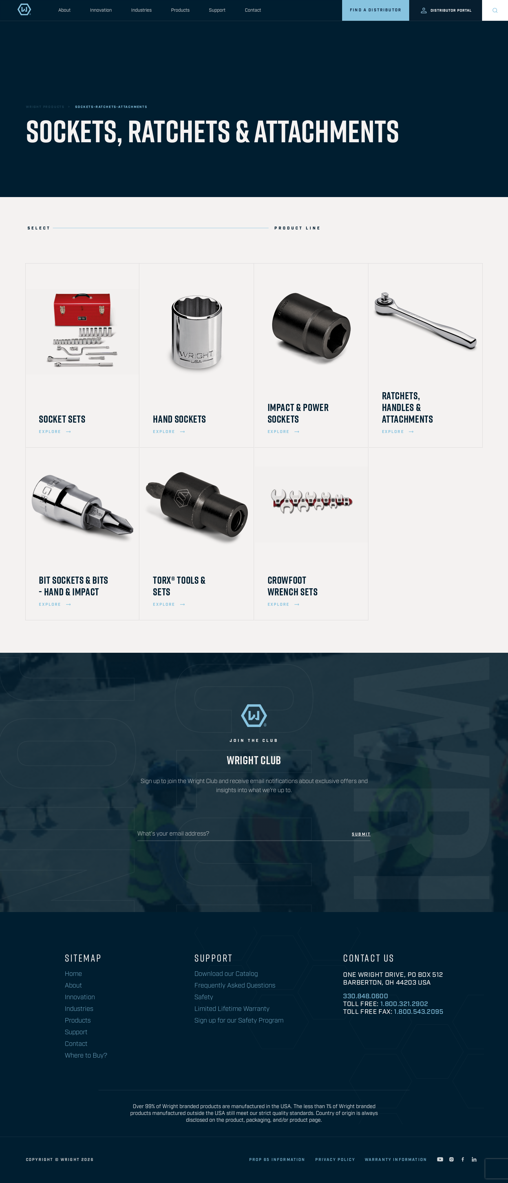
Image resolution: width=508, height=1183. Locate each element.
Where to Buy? (86, 1055)
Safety (203, 997)
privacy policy (335, 1159)
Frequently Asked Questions (234, 985)
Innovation (101, 10)
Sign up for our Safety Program (238, 1020)
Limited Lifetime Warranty (232, 1009)
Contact (253, 10)
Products (180, 10)
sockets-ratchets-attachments (111, 107)
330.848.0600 (365, 996)
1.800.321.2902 (404, 1004)
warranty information (396, 1159)
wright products (45, 107)
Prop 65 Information (277, 1159)
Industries (141, 10)
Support (217, 10)
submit (361, 834)
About (64, 10)
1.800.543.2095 (418, 1012)
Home (73, 974)
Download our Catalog (226, 974)
